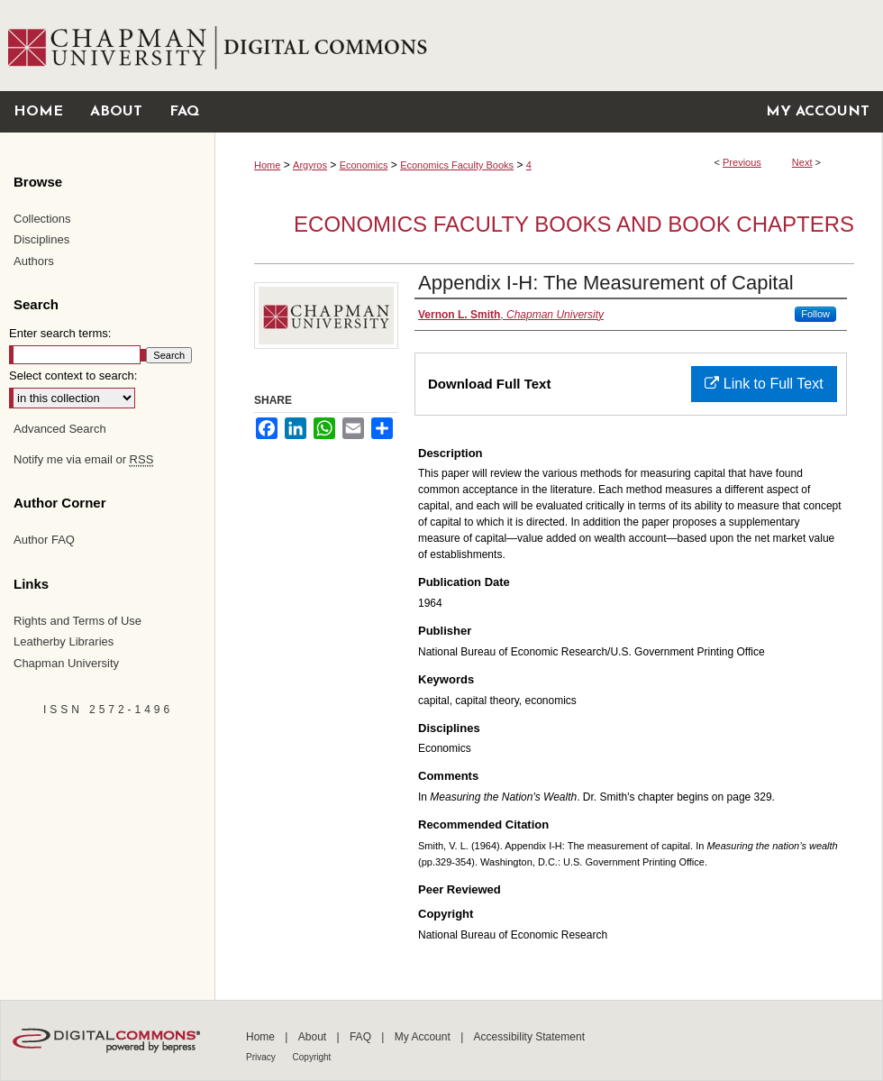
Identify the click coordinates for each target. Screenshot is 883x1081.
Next (802, 162)
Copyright (312, 1057)
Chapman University (66, 663)
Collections (42, 218)
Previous (742, 162)
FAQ (362, 1037)
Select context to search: (73, 375)
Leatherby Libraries (64, 641)
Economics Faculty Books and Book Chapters (574, 224)
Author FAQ (44, 539)
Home (267, 165)
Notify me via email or (83, 460)
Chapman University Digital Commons (548, 45)
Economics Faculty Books (457, 165)
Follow (815, 313)
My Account (424, 1037)
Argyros (310, 165)
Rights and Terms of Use (77, 621)
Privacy (262, 1057)
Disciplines (41, 239)
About (314, 1037)
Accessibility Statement (529, 1037)
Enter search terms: (60, 333)
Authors (34, 261)
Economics (364, 165)
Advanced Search (60, 428)
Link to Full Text (764, 383)
